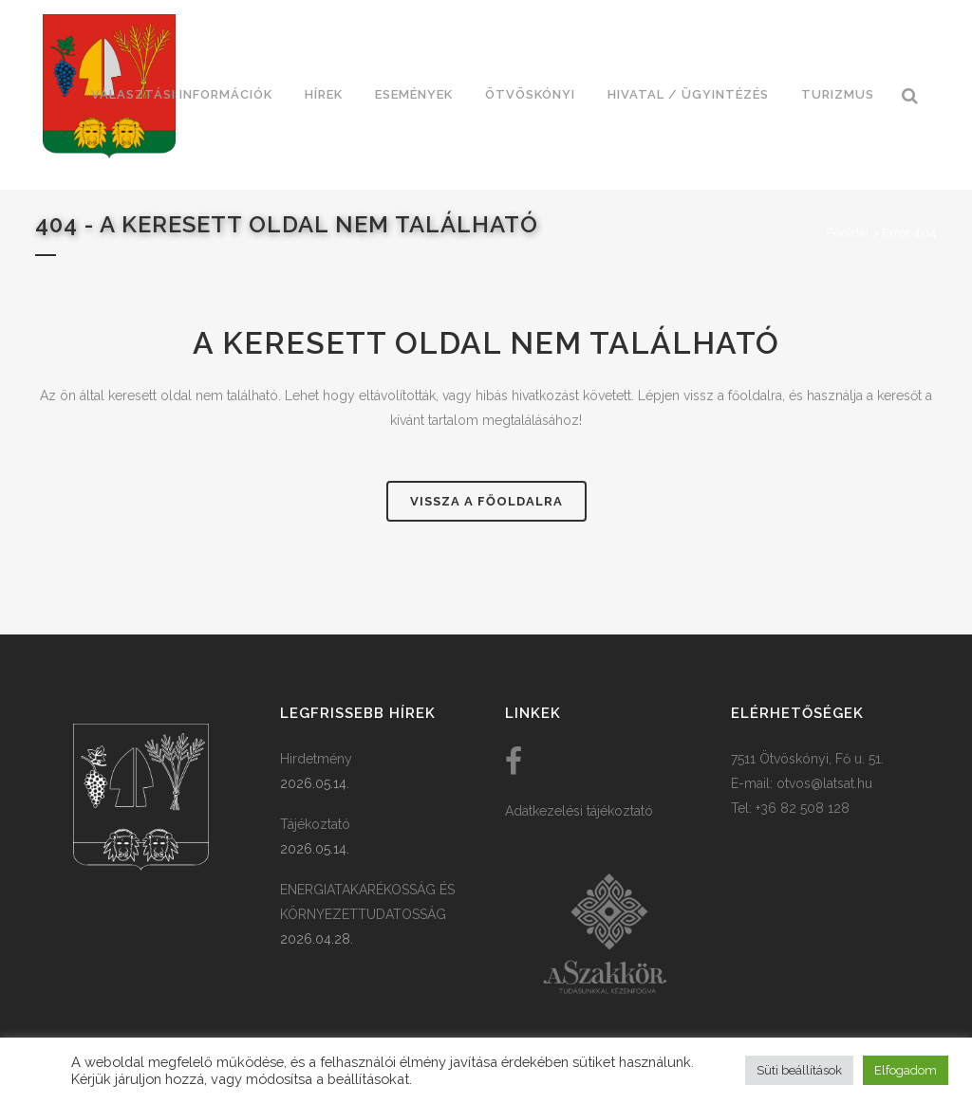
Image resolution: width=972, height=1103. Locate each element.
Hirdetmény (316, 758)
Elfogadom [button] (905, 1070)
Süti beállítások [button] (799, 1070)
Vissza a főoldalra (486, 501)
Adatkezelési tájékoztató (579, 810)
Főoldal (847, 233)
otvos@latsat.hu (824, 783)
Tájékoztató (315, 824)
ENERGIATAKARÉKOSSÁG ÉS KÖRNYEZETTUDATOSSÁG (367, 902)
